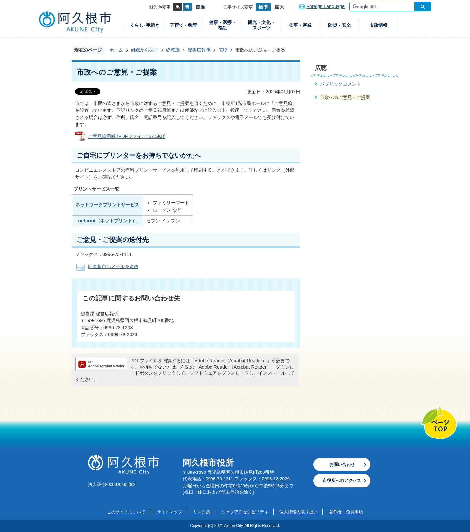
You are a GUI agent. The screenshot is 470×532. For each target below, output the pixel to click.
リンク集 (201, 511)
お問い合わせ (342, 464)
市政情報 (378, 25)
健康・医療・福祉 (222, 25)
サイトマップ (169, 511)
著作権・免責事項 (346, 511)
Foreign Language (325, 6)
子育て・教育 (183, 25)
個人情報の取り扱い (298, 511)
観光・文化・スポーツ (261, 25)
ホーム (116, 50)
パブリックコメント (340, 84)
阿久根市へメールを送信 (113, 266)
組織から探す (144, 50)
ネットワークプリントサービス (107, 204)
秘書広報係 (199, 50)
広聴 (222, 50)
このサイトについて (126, 511)
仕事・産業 (300, 25)
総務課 (173, 50)
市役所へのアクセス (342, 480)
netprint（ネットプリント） (107, 220)
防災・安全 (339, 25)
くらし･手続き (145, 25)
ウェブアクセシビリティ (245, 511)
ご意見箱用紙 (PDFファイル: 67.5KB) (127, 136)
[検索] (383, 6)
